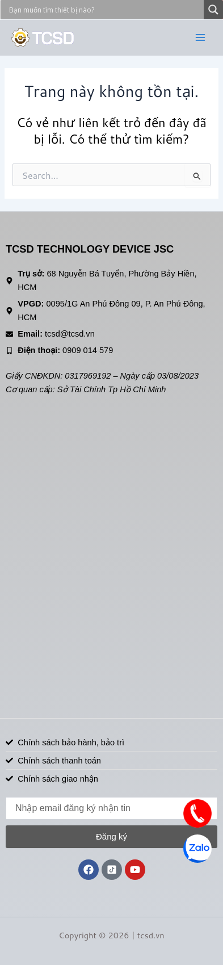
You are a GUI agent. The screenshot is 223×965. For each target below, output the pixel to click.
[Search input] (105, 9)
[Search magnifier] (213, 9)
